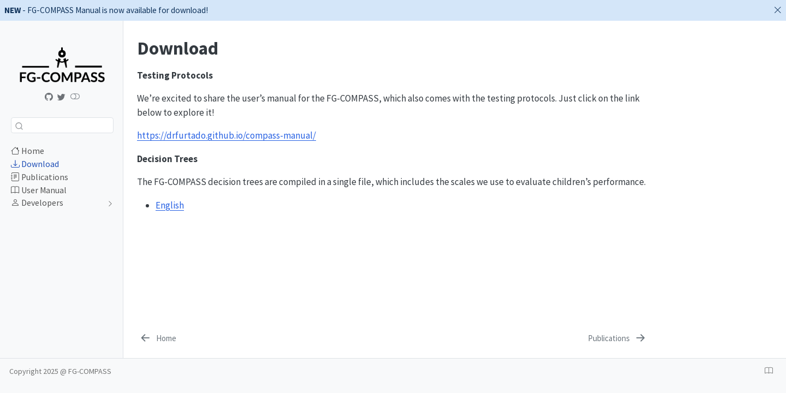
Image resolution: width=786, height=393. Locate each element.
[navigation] (56, 203)
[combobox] (62, 125)
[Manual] (49, 97)
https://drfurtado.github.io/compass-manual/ (226, 135)
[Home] (157, 338)
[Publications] (617, 338)
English (170, 205)
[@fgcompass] (61, 97)
